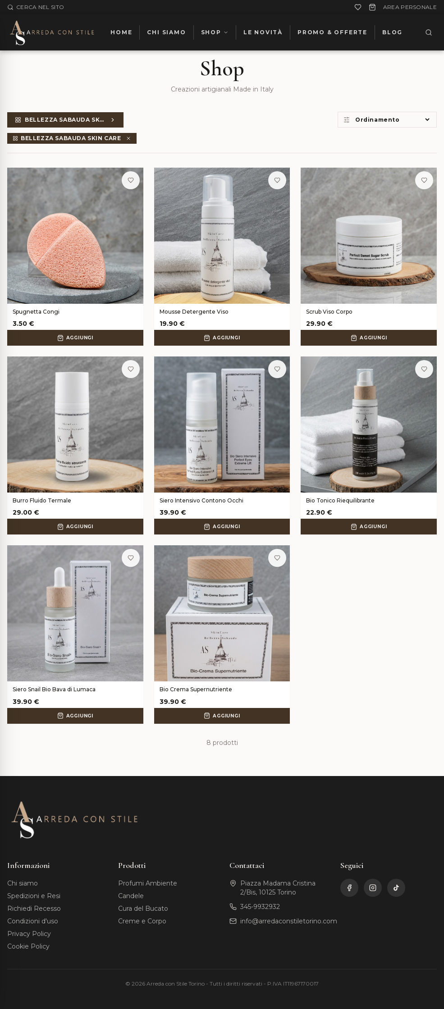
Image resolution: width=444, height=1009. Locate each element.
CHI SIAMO (166, 32)
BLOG (392, 32)
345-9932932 (260, 907)
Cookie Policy (28, 946)
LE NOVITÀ (263, 32)
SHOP (215, 32)
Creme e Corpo (142, 921)
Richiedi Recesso (34, 908)
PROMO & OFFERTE (332, 32)
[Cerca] (429, 32)
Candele (131, 896)
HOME (121, 32)
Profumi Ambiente (147, 883)
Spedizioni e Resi (33, 896)
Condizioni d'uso (32, 921)
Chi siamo (22, 883)
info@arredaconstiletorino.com (288, 921)
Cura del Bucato (143, 908)
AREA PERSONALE (410, 7)
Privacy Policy (29, 934)
